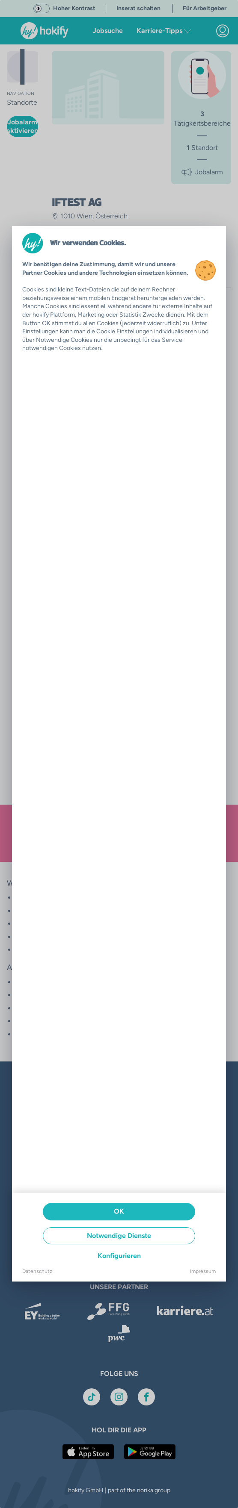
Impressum (203, 1271)
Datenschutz (37, 1271)
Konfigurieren (119, 1256)
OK (119, 1211)
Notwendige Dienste (119, 1236)
